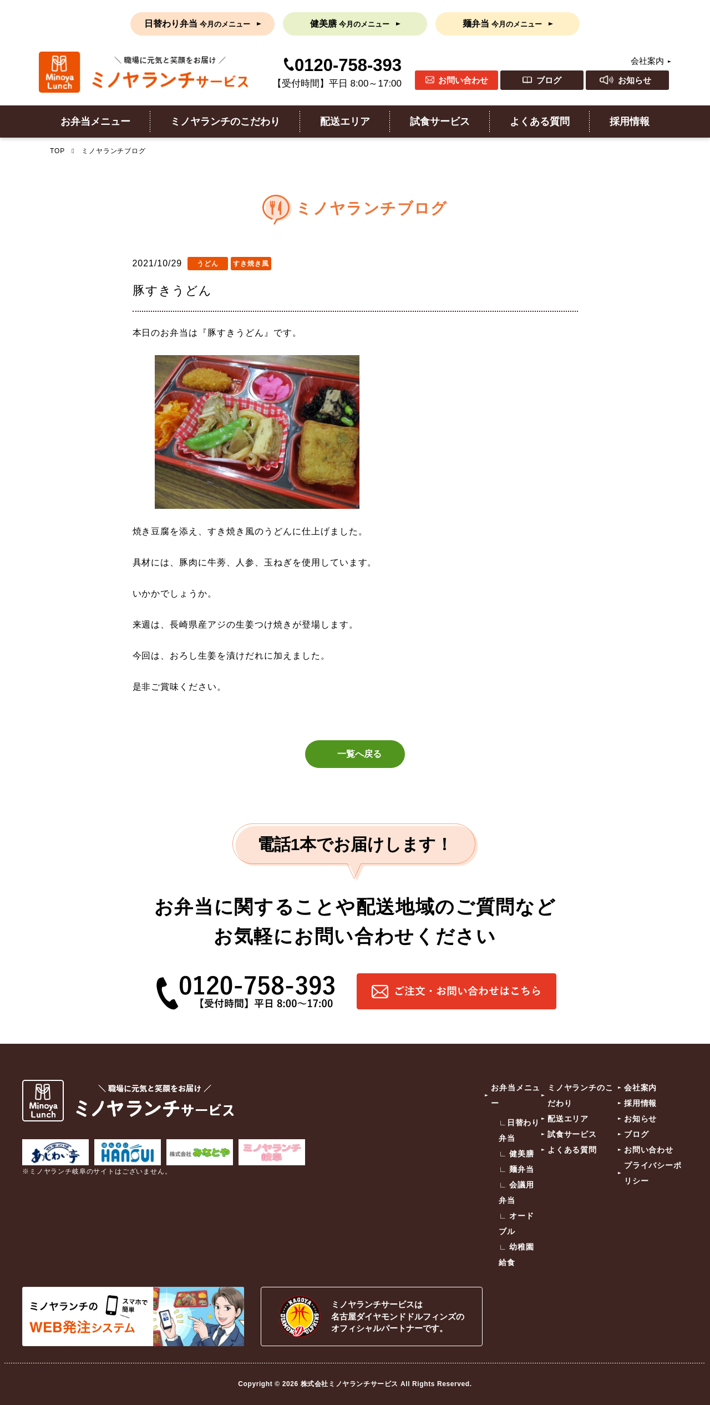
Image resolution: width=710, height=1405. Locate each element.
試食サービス (440, 121)
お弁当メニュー (95, 121)
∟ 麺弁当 (516, 1169)
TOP (57, 151)
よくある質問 (540, 121)
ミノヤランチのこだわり (225, 121)
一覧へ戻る (359, 754)
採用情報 (630, 121)
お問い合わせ (463, 80)
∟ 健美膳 (516, 1153)
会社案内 (647, 60)
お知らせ (634, 80)
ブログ (548, 80)
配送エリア (345, 121)
